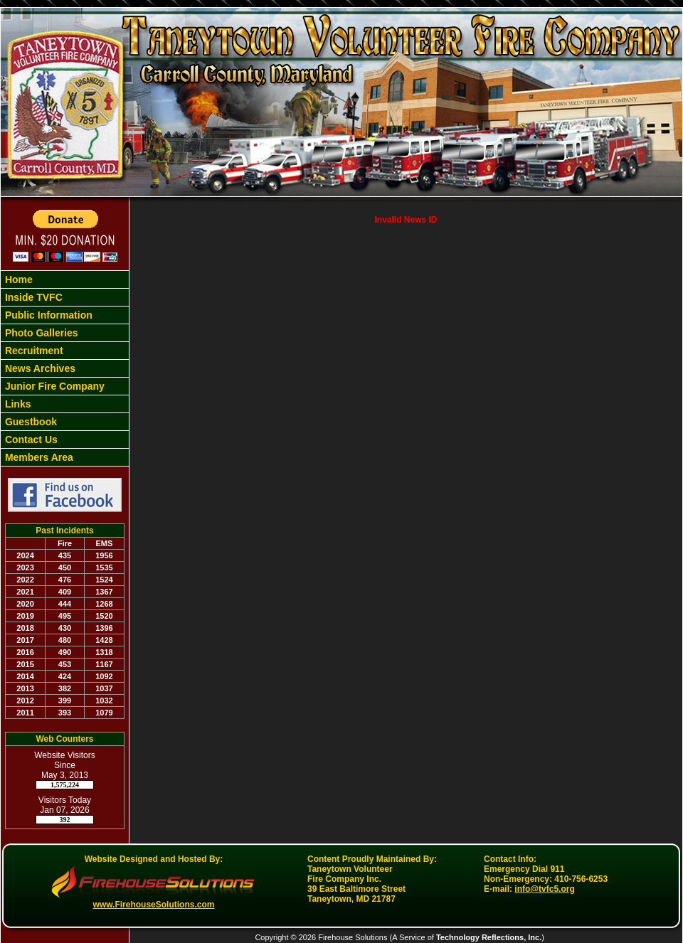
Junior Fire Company (53, 386)
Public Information (47, 315)
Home (17, 279)
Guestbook (29, 421)
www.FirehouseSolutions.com (154, 905)
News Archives (38, 368)
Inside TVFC (32, 297)
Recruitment (32, 350)
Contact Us (30, 439)
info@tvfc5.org (544, 889)
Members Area (37, 457)
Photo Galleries (40, 333)
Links (16, 404)
